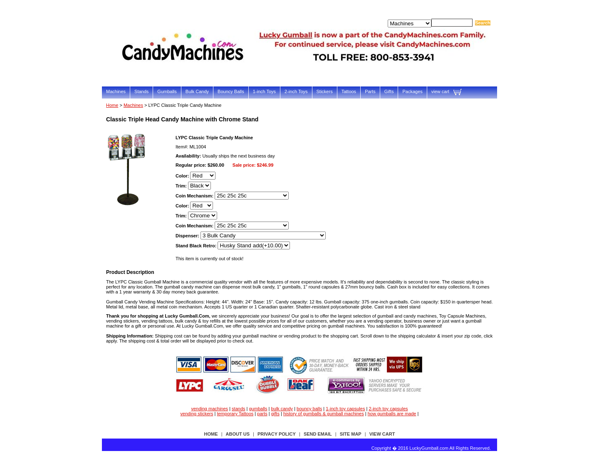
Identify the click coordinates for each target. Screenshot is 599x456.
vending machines (209, 408)
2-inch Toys (296, 91)
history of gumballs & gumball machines (323, 413)
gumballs (258, 408)
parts (262, 413)
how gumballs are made (392, 413)
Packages (412, 91)
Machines (116, 91)
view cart (440, 91)
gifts (275, 413)
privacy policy (276, 433)
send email (318, 433)
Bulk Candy (197, 91)
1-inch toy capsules (345, 408)
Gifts (389, 91)
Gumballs (166, 91)
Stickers (325, 91)
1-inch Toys (264, 91)
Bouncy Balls (231, 91)
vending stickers (197, 413)
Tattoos (349, 91)
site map (350, 433)
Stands (141, 91)
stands (238, 408)
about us (238, 433)
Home (112, 105)
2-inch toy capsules (388, 408)
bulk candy (282, 408)
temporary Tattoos (235, 413)
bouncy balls (309, 408)
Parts (370, 91)
